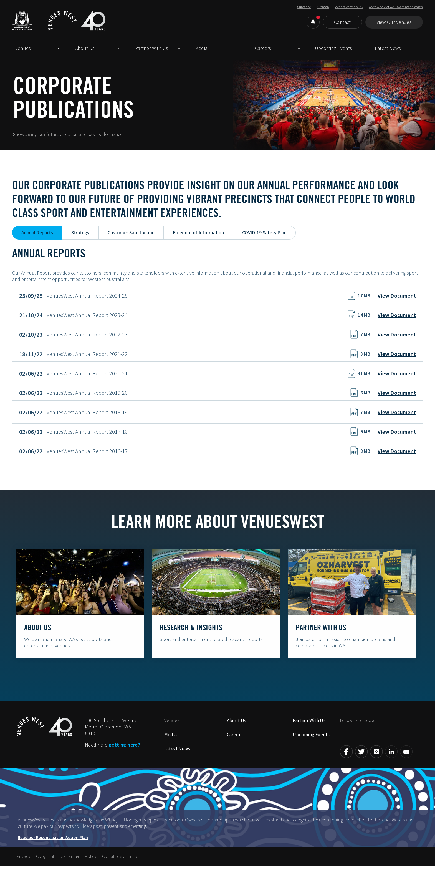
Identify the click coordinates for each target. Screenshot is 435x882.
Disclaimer (69, 869)
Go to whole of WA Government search (396, 7)
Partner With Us (151, 48)
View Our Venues (394, 22)
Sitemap (323, 7)
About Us (85, 48)
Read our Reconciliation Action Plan (53, 850)
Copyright (45, 869)
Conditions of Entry (120, 869)
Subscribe (304, 7)
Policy (90, 869)
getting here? (124, 758)
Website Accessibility (349, 7)
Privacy (24, 869)
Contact (342, 22)
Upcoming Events (333, 48)
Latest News (388, 48)
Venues (23, 48)
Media (201, 48)
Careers (263, 48)
